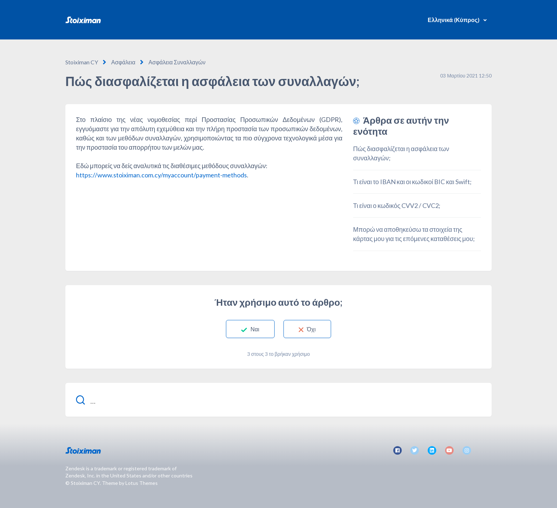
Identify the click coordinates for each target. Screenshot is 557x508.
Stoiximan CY (81, 62)
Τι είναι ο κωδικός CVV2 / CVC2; (396, 205)
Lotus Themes (141, 483)
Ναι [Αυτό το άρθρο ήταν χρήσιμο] (254, 329)
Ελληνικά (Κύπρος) (454, 19)
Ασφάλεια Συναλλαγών (177, 62)
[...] (278, 400)
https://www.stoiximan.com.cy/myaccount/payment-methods (161, 175)
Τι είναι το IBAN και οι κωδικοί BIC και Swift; (412, 182)
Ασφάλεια (123, 62)
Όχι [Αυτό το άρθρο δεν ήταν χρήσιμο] (311, 329)
